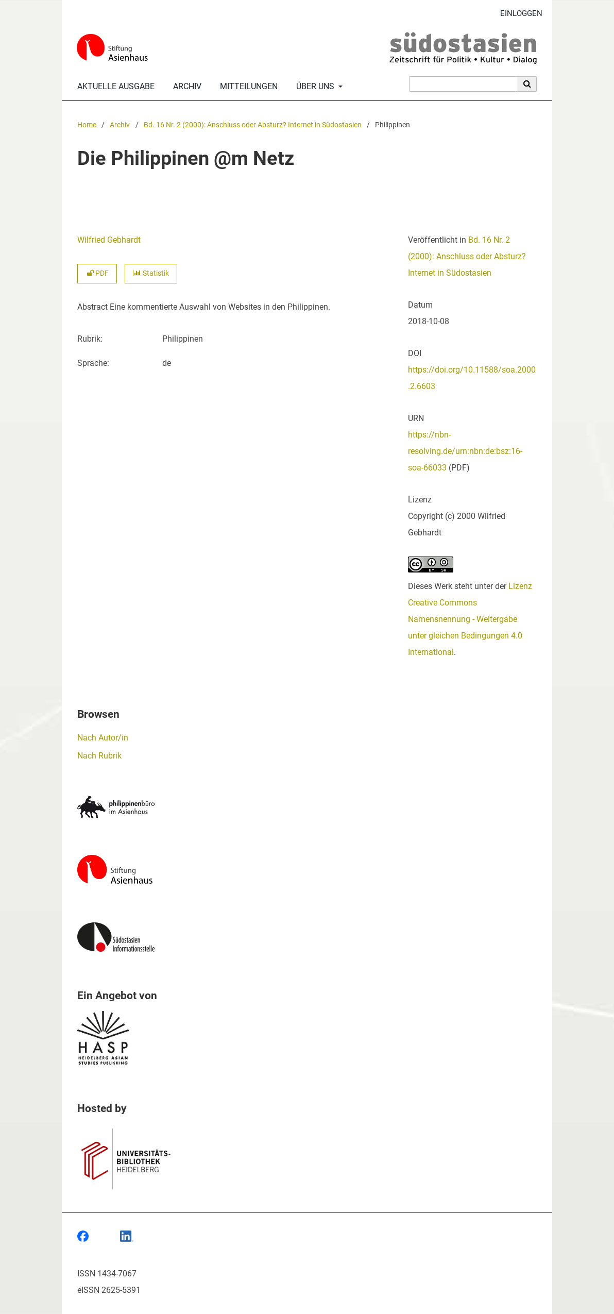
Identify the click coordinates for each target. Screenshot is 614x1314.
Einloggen (517, 14)
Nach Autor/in (102, 738)
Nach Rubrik (99, 756)
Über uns (314, 86)
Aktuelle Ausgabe (114, 86)
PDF (97, 273)
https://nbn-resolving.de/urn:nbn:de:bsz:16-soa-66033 (465, 451)
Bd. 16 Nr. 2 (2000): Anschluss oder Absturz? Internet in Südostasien (253, 125)
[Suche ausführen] (527, 84)
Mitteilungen (247, 86)
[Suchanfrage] (463, 84)
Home (86, 125)
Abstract (92, 307)
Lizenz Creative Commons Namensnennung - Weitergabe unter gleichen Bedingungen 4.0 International (470, 619)
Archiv (185, 86)
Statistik (151, 273)
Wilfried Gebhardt (109, 240)
